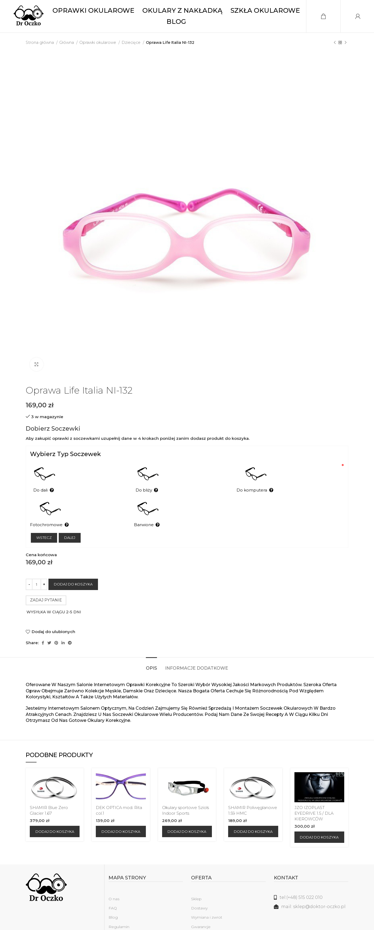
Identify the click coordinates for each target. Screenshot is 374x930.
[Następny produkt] (345, 42)
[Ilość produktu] (36, 571)
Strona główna (40, 42)
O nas (114, 885)
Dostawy (199, 894)
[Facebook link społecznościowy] (43, 629)
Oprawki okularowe (98, 42)
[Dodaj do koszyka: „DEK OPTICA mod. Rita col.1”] (121, 818)
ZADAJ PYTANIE (46, 586)
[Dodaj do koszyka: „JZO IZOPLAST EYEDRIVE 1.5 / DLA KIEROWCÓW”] (319, 823)
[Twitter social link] (49, 629)
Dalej (69, 524)
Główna (67, 42)
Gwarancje (201, 913)
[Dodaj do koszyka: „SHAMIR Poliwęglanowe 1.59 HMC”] (253, 818)
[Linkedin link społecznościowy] (63, 629)
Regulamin (119, 913)
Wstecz (44, 524)
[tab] (151, 652)
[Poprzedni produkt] (334, 42)
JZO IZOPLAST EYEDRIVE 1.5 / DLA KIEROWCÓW (313, 799)
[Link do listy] (311, 884)
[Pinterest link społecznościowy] (56, 629)
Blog (113, 904)
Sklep (196, 885)
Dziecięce (132, 42)
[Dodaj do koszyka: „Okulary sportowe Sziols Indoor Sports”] (187, 818)
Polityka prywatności (128, 922)
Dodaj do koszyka (73, 570)
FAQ (113, 894)
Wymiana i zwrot (206, 904)
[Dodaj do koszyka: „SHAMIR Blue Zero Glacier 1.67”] (55, 818)
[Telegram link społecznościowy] (69, 629)
